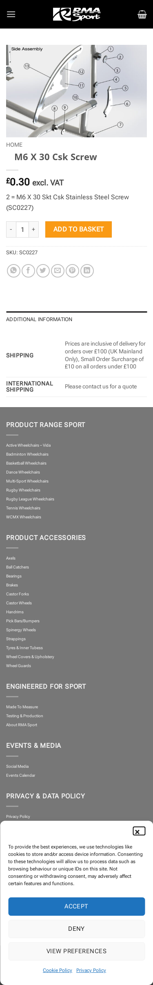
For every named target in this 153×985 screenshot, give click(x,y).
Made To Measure (22, 707)
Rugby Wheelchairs (23, 490)
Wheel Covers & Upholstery (30, 656)
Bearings (14, 576)
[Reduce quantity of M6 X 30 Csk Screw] (11, 229)
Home (14, 144)
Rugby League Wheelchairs (30, 499)
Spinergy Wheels (21, 630)
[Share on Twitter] (43, 271)
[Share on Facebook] (28, 271)
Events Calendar (20, 775)
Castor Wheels (19, 603)
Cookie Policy (57, 970)
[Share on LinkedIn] (87, 271)
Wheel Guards (18, 665)
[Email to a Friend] (57, 271)
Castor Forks (17, 594)
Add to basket (78, 229)
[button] (141, 831)
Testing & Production (24, 716)
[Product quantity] (22, 229)
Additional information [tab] (39, 319)
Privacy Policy (91, 970)
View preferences (76, 951)
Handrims (15, 612)
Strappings (16, 639)
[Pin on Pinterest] (72, 271)
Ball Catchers (17, 567)
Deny (76, 928)
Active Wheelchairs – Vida (28, 445)
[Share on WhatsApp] (13, 271)
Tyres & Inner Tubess (24, 648)
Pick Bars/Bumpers (23, 621)
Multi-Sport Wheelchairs (27, 481)
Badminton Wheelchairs (27, 454)
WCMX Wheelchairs (23, 517)
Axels (11, 558)
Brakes (12, 585)
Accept (76, 906)
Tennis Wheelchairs (23, 508)
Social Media (17, 766)
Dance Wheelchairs (23, 472)
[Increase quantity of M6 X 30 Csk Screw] (34, 229)
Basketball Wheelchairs (26, 463)
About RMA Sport (21, 725)
